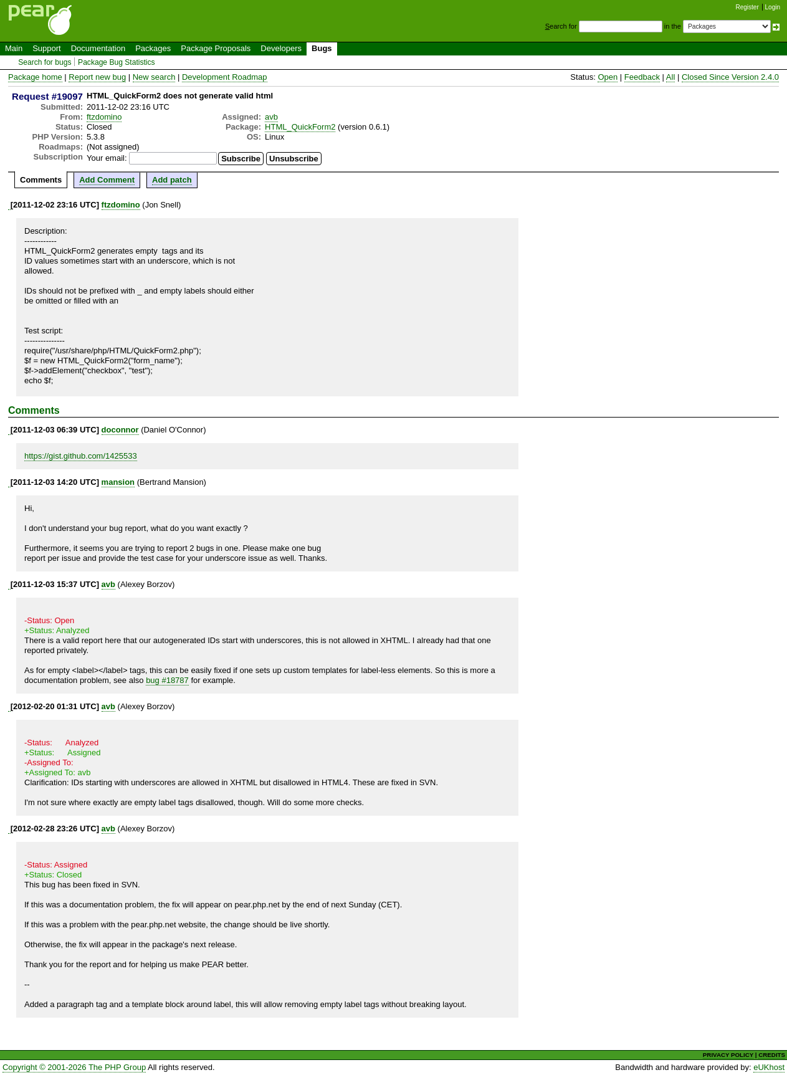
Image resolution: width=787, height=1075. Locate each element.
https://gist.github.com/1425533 (80, 456)
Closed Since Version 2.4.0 (730, 77)
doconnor (120, 429)
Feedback (642, 77)
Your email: (107, 158)
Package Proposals (215, 48)
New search (154, 77)
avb (271, 117)
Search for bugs (44, 62)
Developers (281, 48)
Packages (153, 48)
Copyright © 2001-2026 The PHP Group (74, 1067)
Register (747, 7)
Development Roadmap (224, 77)
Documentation (98, 48)
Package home (35, 77)
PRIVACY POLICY (728, 1054)
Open (608, 77)
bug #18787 (167, 680)
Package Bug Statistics (116, 62)
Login (772, 7)
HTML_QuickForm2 (300, 126)
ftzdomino (104, 117)
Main (13, 48)
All (670, 77)
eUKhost (769, 1067)
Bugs (322, 48)
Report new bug (97, 77)
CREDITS (771, 1054)
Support (46, 48)
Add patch (172, 179)
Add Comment (107, 179)
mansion (118, 482)
